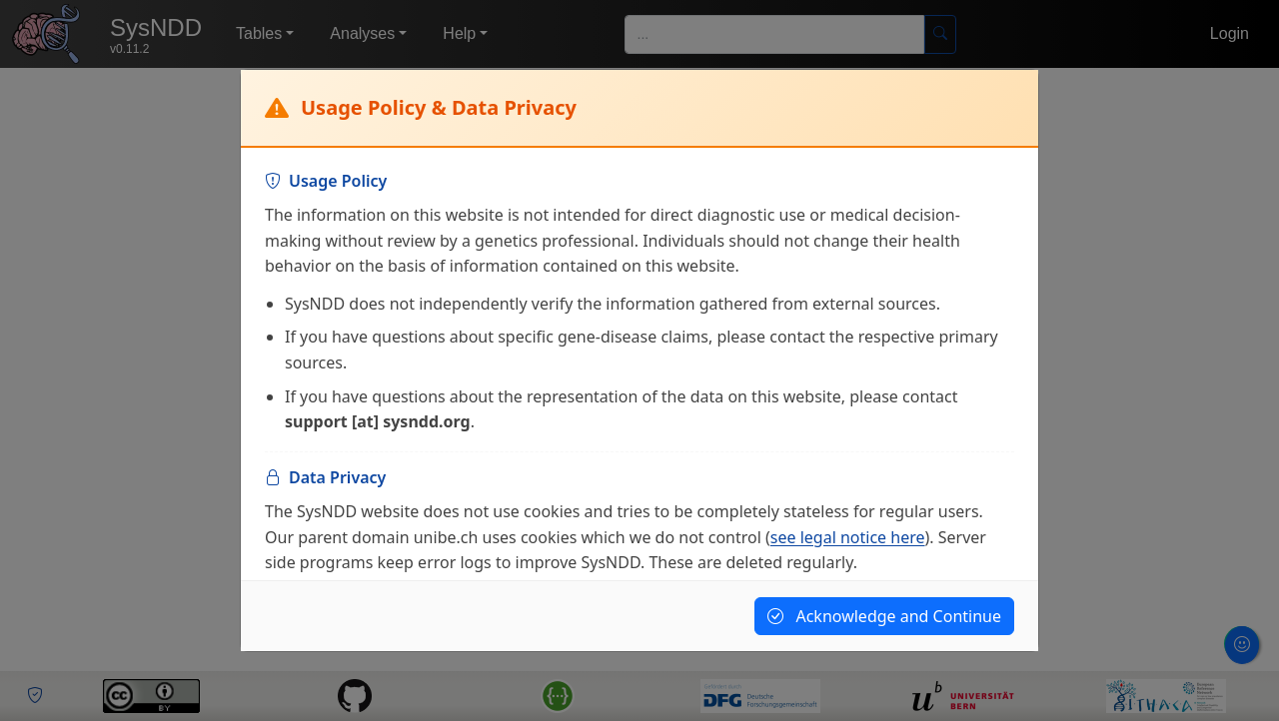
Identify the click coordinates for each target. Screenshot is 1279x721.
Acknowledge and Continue (884, 616)
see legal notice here (847, 537)
